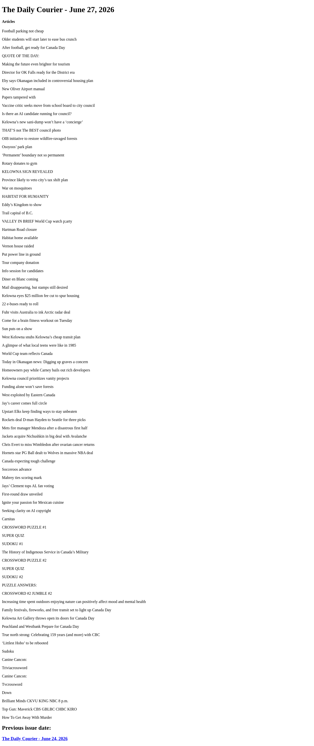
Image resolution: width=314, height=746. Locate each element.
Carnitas (8, 519)
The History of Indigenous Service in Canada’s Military (45, 552)
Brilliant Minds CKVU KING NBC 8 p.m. (35, 701)
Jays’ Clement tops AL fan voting (28, 486)
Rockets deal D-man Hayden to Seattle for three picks (44, 420)
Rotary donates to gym (19, 163)
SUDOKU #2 (12, 577)
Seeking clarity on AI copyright (26, 511)
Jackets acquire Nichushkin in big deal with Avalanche (44, 436)
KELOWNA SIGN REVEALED (27, 172)
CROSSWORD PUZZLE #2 (24, 560)
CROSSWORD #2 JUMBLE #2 (27, 593)
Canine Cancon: (14, 659)
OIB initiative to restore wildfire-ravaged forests (39, 138)
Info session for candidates (22, 271)
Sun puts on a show (17, 329)
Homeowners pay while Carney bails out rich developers (46, 370)
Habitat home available (20, 238)
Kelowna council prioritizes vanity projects (35, 378)
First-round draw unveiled (22, 494)
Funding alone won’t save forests (27, 387)
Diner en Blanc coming (20, 279)
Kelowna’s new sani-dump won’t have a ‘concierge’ (42, 122)
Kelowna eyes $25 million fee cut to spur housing (40, 296)
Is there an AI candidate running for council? (37, 114)
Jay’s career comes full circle (24, 403)
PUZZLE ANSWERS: (19, 585)
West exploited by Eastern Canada (28, 395)
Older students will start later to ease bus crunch (39, 39)
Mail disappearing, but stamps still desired (35, 287)
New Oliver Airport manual (23, 89)
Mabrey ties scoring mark (22, 478)
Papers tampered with (19, 97)
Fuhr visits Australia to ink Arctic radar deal (36, 312)
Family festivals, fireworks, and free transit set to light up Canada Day (56, 610)
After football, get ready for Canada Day (33, 47)
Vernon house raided (18, 246)
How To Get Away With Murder (27, 717)
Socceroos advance (17, 469)
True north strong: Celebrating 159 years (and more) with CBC (51, 635)
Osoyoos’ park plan (17, 147)
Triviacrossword (14, 668)
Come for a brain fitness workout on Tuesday (37, 320)
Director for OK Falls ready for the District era (38, 72)
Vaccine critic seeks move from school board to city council (48, 105)
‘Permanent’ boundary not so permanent (33, 155)
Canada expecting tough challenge (28, 461)
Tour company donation (20, 263)
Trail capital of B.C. (17, 213)
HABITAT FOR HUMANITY (25, 196)
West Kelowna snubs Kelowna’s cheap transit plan (41, 337)
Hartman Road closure (19, 229)
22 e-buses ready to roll (20, 304)
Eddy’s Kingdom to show (22, 205)
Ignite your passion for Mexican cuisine (33, 502)
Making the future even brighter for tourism (36, 64)
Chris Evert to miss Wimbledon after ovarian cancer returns (48, 444)
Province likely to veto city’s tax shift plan (35, 180)
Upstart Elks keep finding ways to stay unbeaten (39, 411)
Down (6, 693)
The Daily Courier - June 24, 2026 (35, 738)
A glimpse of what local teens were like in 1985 (39, 345)
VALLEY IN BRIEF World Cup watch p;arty (37, 221)
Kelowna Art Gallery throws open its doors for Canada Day (48, 618)
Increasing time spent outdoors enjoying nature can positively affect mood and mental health (74, 602)
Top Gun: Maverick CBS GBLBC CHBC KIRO (39, 709)
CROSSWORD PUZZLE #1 (24, 527)
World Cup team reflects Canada (27, 353)
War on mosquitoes (17, 188)
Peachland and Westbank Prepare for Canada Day (40, 626)
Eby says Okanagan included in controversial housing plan (47, 81)
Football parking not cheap (23, 31)
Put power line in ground (21, 254)
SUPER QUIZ (13, 535)
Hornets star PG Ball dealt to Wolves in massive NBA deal (47, 453)
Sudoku (8, 651)
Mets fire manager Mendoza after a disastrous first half (44, 428)
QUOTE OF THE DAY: (20, 56)
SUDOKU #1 (12, 544)
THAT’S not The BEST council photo (31, 130)
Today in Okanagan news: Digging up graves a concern (45, 362)
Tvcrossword (12, 684)
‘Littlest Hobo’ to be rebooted (25, 643)
